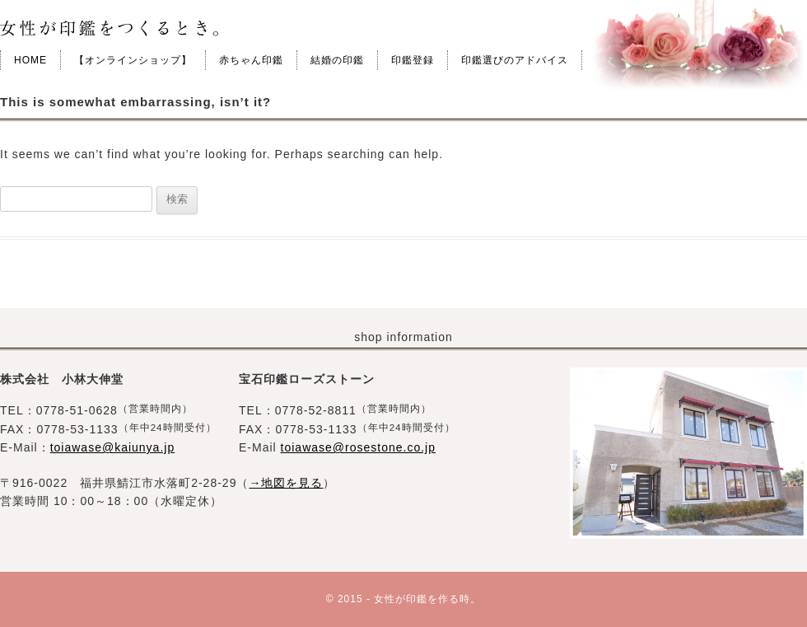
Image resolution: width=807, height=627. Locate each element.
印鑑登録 (412, 60)
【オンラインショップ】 (133, 60)
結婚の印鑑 (337, 60)
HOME (30, 60)
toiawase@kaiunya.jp (112, 447)
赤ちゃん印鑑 (251, 60)
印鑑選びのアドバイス (514, 60)
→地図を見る (286, 482)
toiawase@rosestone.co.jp (358, 447)
